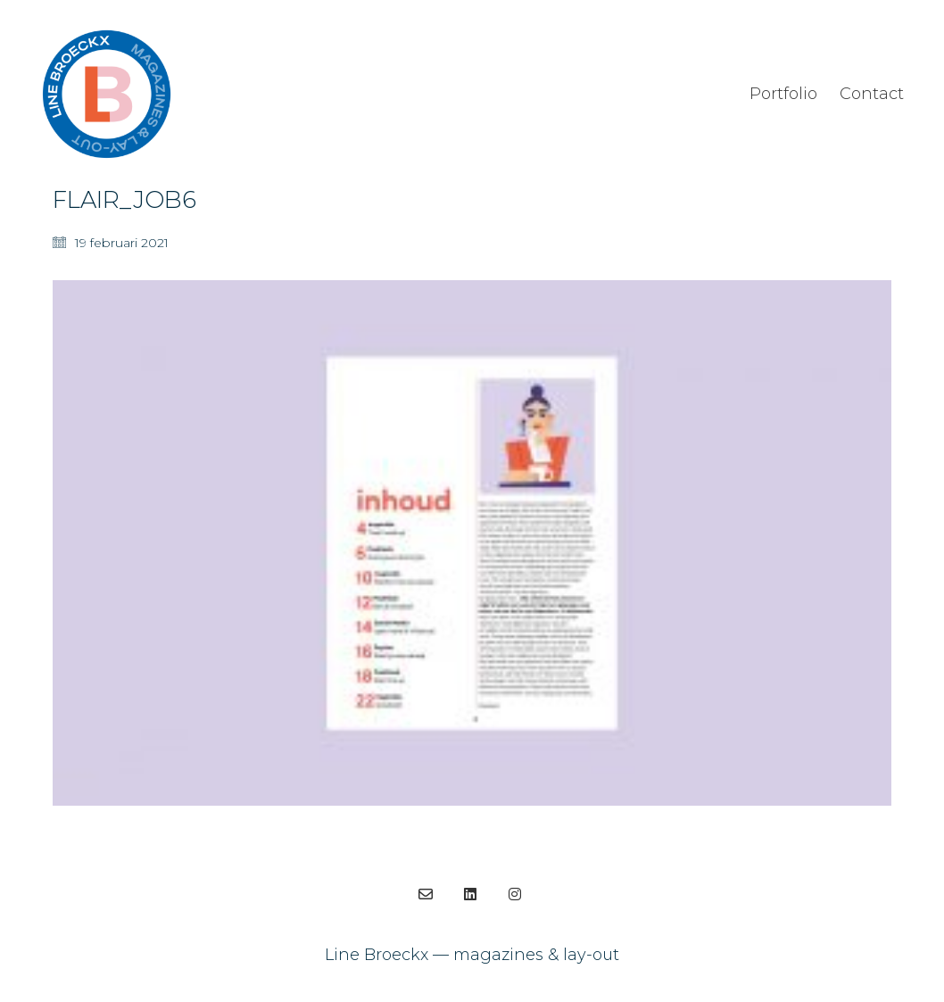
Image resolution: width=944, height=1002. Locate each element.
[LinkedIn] (470, 894)
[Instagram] (515, 894)
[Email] (425, 894)
